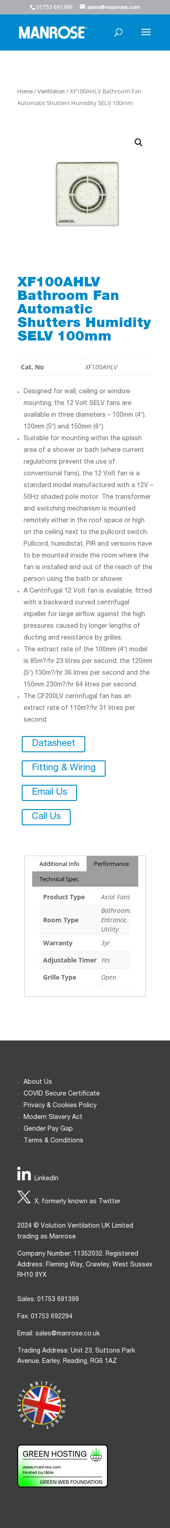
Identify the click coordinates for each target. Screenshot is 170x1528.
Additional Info (59, 864)
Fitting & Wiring (64, 768)
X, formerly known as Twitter (77, 1202)
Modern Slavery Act (53, 1117)
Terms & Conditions (53, 1141)
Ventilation (51, 92)
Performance (111, 864)
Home (25, 92)
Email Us (49, 792)
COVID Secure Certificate (62, 1094)
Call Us (46, 817)
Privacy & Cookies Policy (60, 1106)
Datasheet (53, 744)
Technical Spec (58, 879)
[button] (139, 142)
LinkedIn (46, 1179)
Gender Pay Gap (48, 1129)
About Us (38, 1082)
